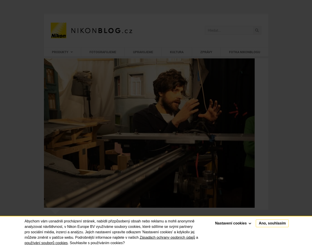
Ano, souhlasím (272, 223)
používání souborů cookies (46, 243)
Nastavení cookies (233, 223)
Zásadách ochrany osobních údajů (167, 237)
